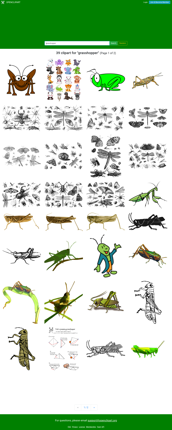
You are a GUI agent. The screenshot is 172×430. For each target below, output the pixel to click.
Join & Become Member (159, 2)
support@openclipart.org (102, 420)
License (82, 427)
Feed (99, 427)
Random (122, 43)
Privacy (75, 427)
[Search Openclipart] (77, 43)
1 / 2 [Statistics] (86, 407)
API (102, 427)
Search (113, 43)
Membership (91, 427)
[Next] (94, 407)
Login (145, 2)
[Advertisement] (86, 23)
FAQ (69, 427)
